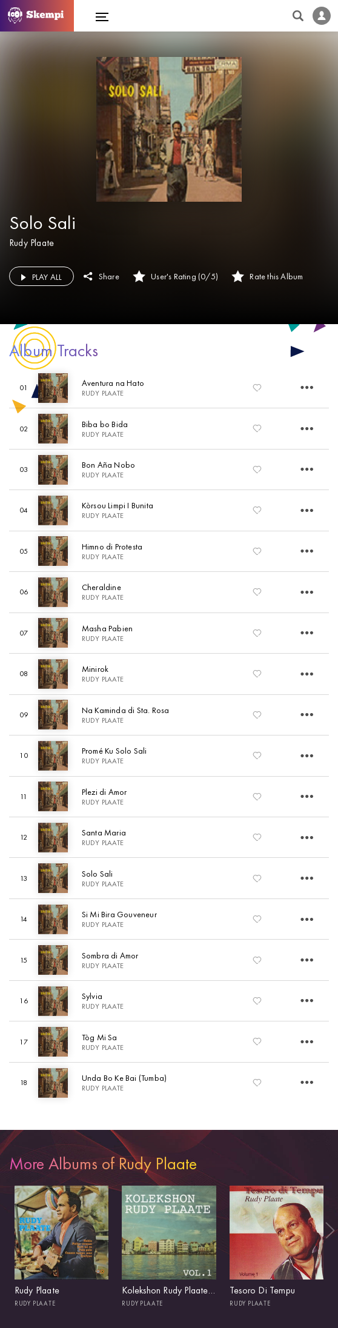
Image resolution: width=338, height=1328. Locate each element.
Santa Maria (104, 832)
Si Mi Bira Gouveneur (119, 914)
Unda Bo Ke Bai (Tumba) (124, 1077)
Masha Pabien (107, 628)
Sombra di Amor (110, 955)
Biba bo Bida (105, 424)
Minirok (95, 668)
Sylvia (92, 996)
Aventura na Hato (113, 382)
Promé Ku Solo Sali (114, 750)
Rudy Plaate (31, 243)
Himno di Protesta (112, 546)
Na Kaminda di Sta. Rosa (126, 710)
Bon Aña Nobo (108, 464)
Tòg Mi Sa (100, 1037)
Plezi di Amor (104, 791)
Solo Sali (97, 873)
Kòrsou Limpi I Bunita (117, 505)
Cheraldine (101, 587)
